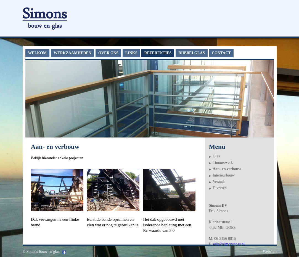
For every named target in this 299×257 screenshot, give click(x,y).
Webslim (269, 252)
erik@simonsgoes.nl (229, 244)
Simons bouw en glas (43, 252)
